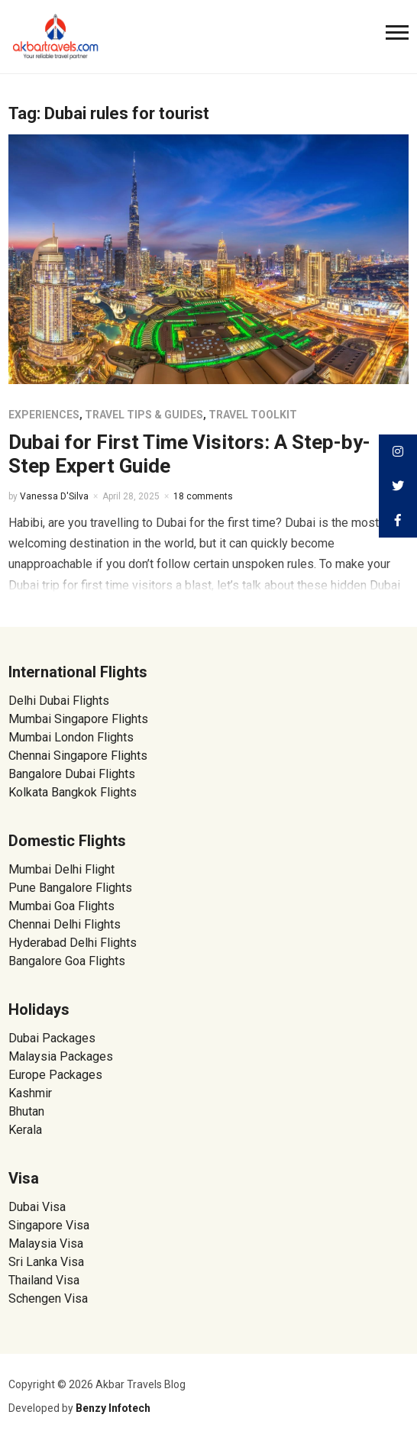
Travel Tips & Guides (144, 415)
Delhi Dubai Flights (58, 700)
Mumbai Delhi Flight (61, 869)
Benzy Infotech (113, 1408)
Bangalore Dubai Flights (71, 774)
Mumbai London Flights (71, 737)
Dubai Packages (51, 1038)
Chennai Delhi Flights (64, 924)
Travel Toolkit (252, 415)
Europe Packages (55, 1074)
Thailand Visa (43, 1280)
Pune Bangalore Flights (70, 887)
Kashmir (30, 1093)
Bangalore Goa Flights (66, 961)
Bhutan (26, 1111)
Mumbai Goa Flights (61, 906)
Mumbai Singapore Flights (78, 719)
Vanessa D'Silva (54, 496)
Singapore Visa (48, 1225)
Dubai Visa (37, 1207)
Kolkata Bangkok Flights (72, 792)
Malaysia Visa (45, 1243)
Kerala (25, 1129)
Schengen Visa (48, 1298)
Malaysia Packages (60, 1056)
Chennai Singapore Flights (77, 755)
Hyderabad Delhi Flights (72, 942)
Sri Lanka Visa (47, 1262)
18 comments (203, 496)
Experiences (43, 415)
